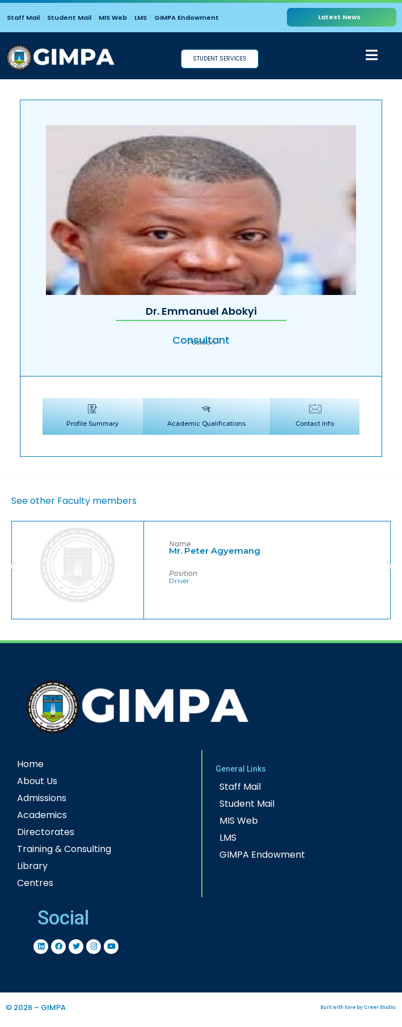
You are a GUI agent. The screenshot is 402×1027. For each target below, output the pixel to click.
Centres (35, 882)
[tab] (93, 416)
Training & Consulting (64, 848)
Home (30, 764)
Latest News (339, 17)
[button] (13, 566)
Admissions (41, 798)
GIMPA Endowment (186, 17)
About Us (37, 781)
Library (32, 865)
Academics (42, 814)
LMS (140, 17)
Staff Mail (23, 17)
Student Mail (69, 17)
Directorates (45, 831)
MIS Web (113, 17)
